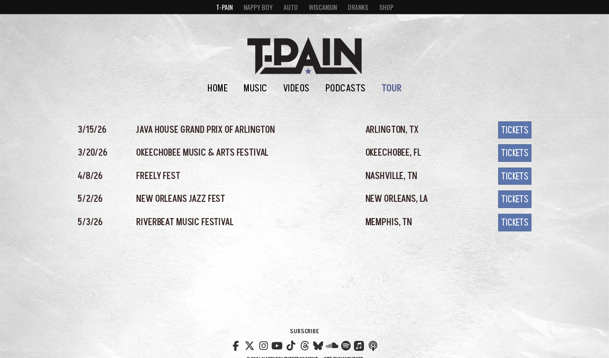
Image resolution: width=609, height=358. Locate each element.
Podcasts (345, 88)
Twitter (250, 344)
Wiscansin (323, 7)
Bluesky (318, 344)
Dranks (358, 7)
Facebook (236, 344)
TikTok (291, 344)
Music (255, 88)
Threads (304, 344)
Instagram (263, 344)
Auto (291, 7)
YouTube (277, 344)
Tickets (515, 130)
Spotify (346, 344)
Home (217, 88)
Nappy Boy (258, 7)
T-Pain (224, 7)
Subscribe (304, 331)
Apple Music (359, 346)
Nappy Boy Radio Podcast (373, 344)
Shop (386, 7)
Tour (392, 88)
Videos (296, 88)
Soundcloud (332, 344)
